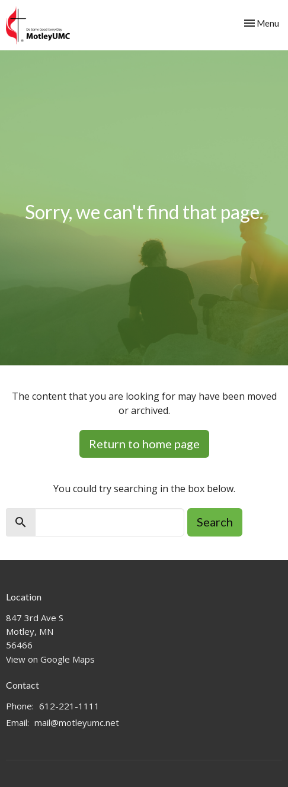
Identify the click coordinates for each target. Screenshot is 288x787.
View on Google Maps (50, 659)
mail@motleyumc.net (76, 722)
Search (215, 522)
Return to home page (144, 443)
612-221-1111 (69, 706)
